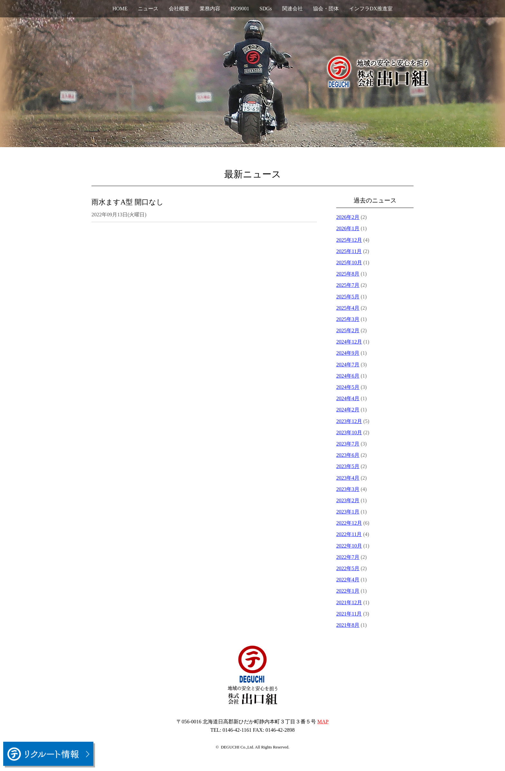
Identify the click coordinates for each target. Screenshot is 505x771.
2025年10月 (349, 262)
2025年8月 (347, 274)
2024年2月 (347, 409)
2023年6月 (347, 455)
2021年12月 (349, 602)
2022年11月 (349, 534)
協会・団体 (326, 8)
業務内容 (210, 8)
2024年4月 (347, 398)
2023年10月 (349, 432)
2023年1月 (347, 511)
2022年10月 (349, 546)
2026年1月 (347, 228)
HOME (120, 8)
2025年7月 (347, 285)
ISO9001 (240, 8)
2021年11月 (349, 613)
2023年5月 (347, 466)
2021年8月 (347, 625)
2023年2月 (347, 500)
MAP (323, 721)
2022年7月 (347, 557)
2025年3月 (347, 319)
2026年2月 (347, 217)
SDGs (266, 8)
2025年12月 (349, 240)
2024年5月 (347, 387)
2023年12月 (349, 421)
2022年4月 (347, 579)
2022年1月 (347, 591)
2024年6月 (347, 376)
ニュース (148, 8)
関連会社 (292, 8)
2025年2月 (347, 330)
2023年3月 (347, 489)
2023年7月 (347, 444)
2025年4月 (347, 308)
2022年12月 (349, 523)
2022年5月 (347, 568)
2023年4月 (347, 478)
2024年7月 (347, 364)
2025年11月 (349, 251)
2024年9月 (347, 353)
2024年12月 (349, 341)
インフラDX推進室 (371, 8)
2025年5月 (347, 296)
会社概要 (179, 8)
